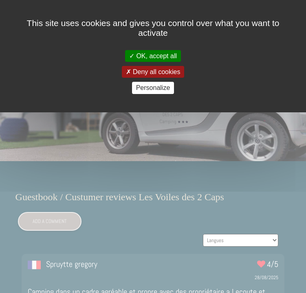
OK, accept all (153, 55)
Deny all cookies (153, 71)
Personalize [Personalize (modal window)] (153, 87)
